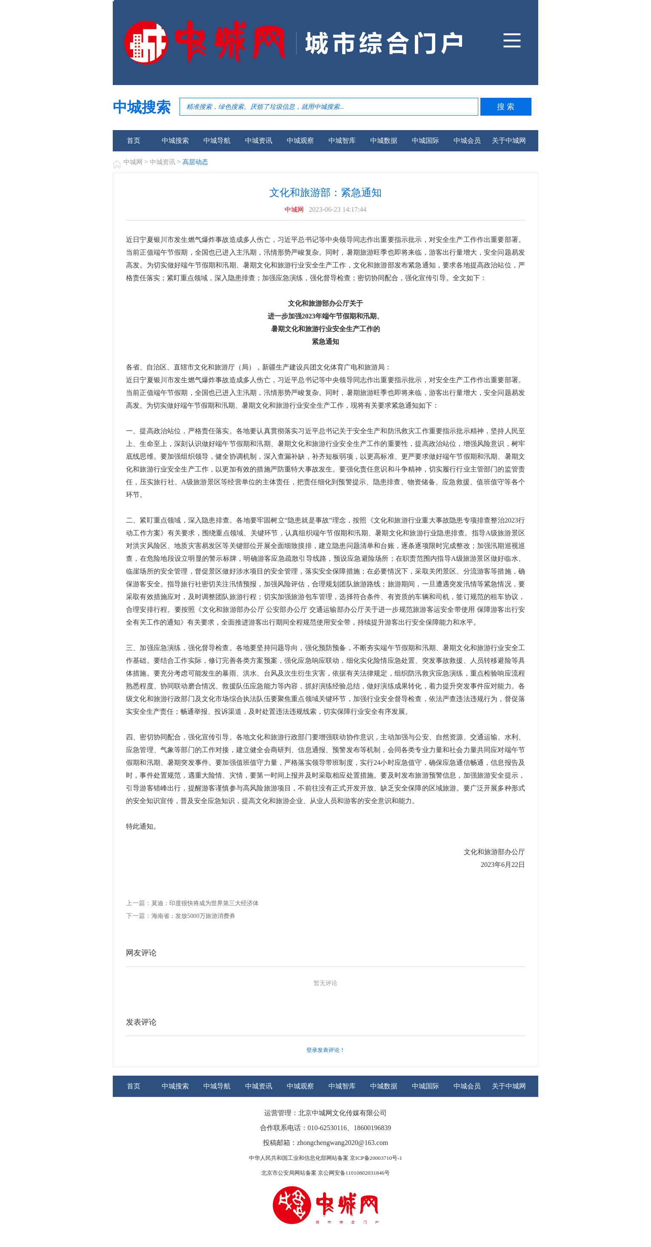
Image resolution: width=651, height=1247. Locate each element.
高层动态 (199, 161)
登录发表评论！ (325, 1051)
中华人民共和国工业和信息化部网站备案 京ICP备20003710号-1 (325, 1158)
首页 (133, 140)
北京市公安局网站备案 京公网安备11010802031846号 (325, 1173)
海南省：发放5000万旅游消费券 (196, 916)
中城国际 (425, 140)
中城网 (133, 161)
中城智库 (342, 140)
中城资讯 (258, 140)
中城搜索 (175, 140)
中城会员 (467, 140)
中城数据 (383, 140)
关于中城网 (509, 140)
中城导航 (217, 140)
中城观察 (300, 140)
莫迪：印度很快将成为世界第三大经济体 (208, 903)
